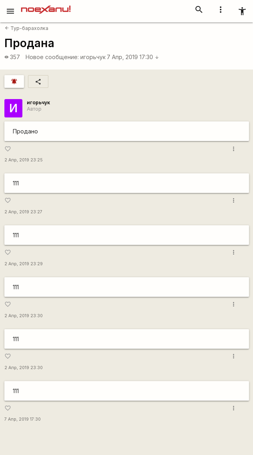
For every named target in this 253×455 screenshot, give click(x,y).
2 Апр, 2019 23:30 (23, 315)
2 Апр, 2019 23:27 (23, 212)
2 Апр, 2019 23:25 (23, 160)
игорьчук (93, 57)
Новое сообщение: (52, 57)
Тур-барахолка (26, 28)
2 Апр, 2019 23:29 (23, 263)
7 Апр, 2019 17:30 (133, 57)
